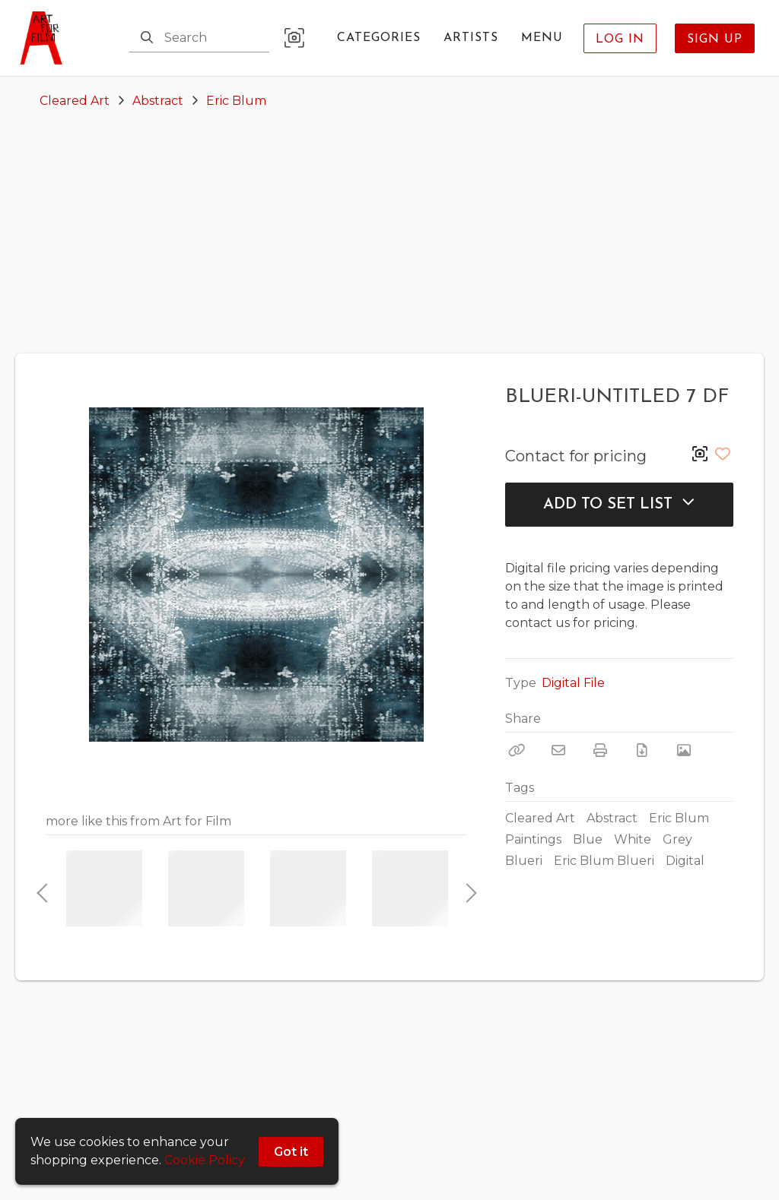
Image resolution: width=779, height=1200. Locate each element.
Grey (677, 839)
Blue (588, 839)
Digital (685, 860)
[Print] (600, 750)
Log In (620, 39)
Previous (41, 888)
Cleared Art (75, 100)
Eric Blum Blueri (604, 860)
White (632, 839)
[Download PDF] (642, 750)
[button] (294, 38)
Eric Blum (236, 100)
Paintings (533, 839)
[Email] (558, 750)
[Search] (146, 38)
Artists (471, 38)
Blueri (523, 860)
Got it (291, 1152)
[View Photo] (683, 750)
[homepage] (45, 38)
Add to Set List (619, 503)
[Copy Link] (516, 750)
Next (467, 888)
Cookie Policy (204, 1160)
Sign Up (714, 39)
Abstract (157, 100)
